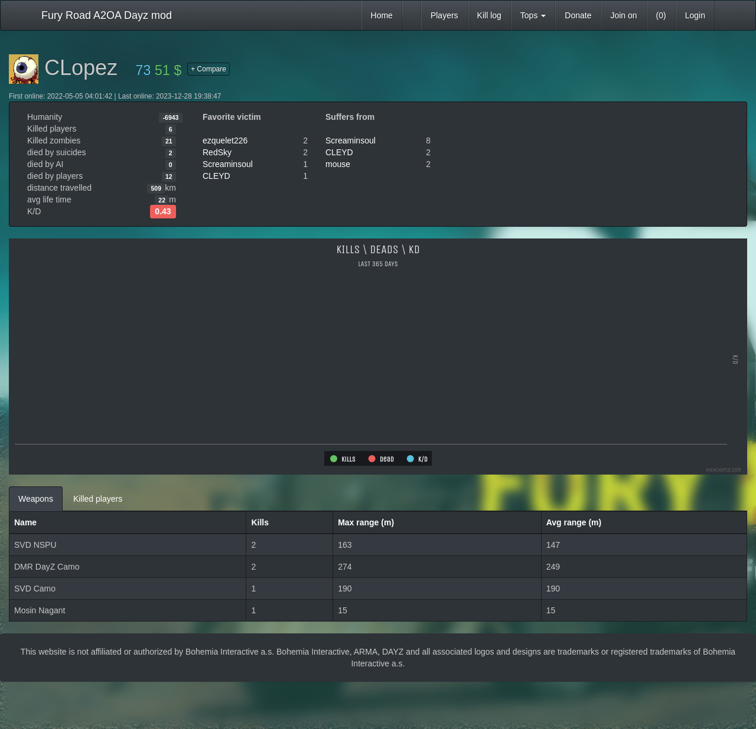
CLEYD (216, 176)
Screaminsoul (228, 164)
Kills (260, 522)
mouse (337, 164)
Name (25, 522)
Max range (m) (366, 522)
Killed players (97, 499)
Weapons (35, 499)
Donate (578, 15)
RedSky (217, 152)
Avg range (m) (574, 522)
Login (695, 15)
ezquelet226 (225, 140)
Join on (623, 15)
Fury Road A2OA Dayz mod (106, 15)
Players (444, 15)
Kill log (489, 15)
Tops (533, 15)
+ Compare (208, 69)
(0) (661, 15)
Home (382, 15)
